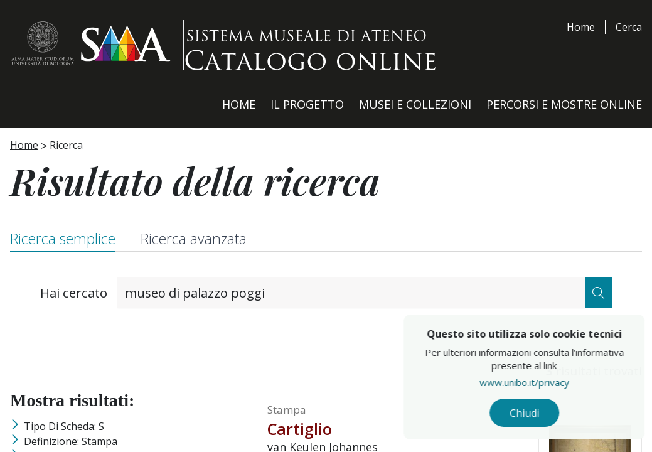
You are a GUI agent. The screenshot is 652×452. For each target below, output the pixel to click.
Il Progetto (307, 104)
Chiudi (550, 415)
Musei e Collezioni (415, 104)
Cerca (629, 27)
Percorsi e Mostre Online (564, 104)
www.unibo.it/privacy (551, 386)
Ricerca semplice (62, 239)
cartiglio (299, 428)
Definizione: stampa (70, 441)
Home (581, 27)
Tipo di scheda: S (64, 426)
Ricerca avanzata (194, 239)
